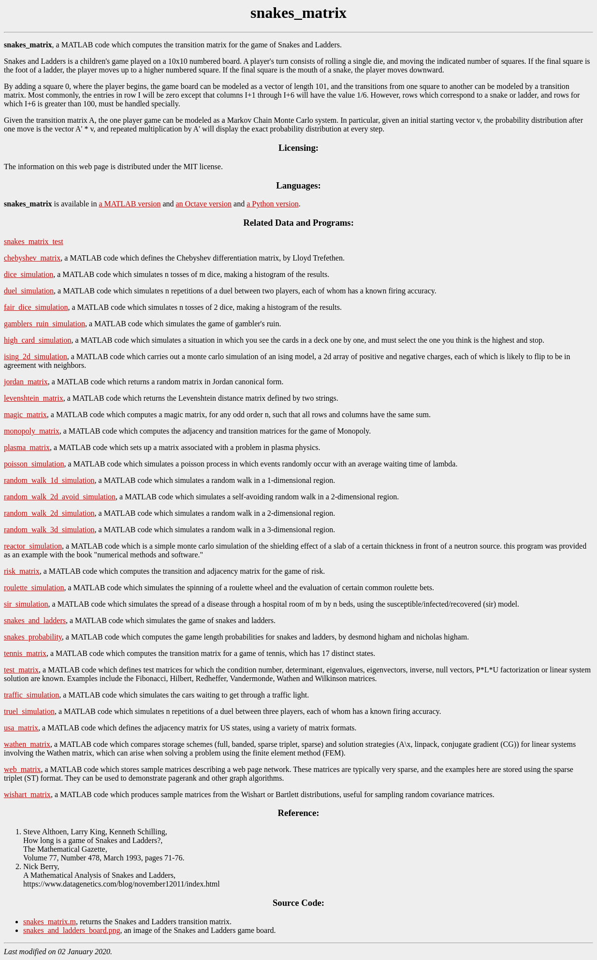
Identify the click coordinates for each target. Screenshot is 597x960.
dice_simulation (28, 274)
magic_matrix (25, 414)
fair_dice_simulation (36, 307)
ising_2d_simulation (35, 356)
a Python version (273, 204)
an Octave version (204, 204)
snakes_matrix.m (49, 921)
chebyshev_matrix (32, 258)
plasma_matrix (27, 447)
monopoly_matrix (31, 431)
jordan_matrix (26, 382)
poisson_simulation (34, 464)
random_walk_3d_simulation (49, 529)
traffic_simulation (31, 695)
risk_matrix (22, 571)
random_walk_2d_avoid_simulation (60, 497)
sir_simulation (26, 604)
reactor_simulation (33, 546)
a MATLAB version (129, 204)
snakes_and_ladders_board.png (71, 930)
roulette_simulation (34, 587)
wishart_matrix (27, 794)
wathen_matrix (27, 744)
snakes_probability (33, 637)
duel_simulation (29, 291)
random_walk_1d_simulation (49, 480)
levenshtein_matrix (33, 398)
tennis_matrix (25, 653)
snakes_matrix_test (33, 241)
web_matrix (22, 769)
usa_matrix (21, 728)
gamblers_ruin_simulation (44, 324)
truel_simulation (29, 711)
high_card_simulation (38, 340)
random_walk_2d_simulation (49, 513)
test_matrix (21, 670)
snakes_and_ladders (35, 620)
